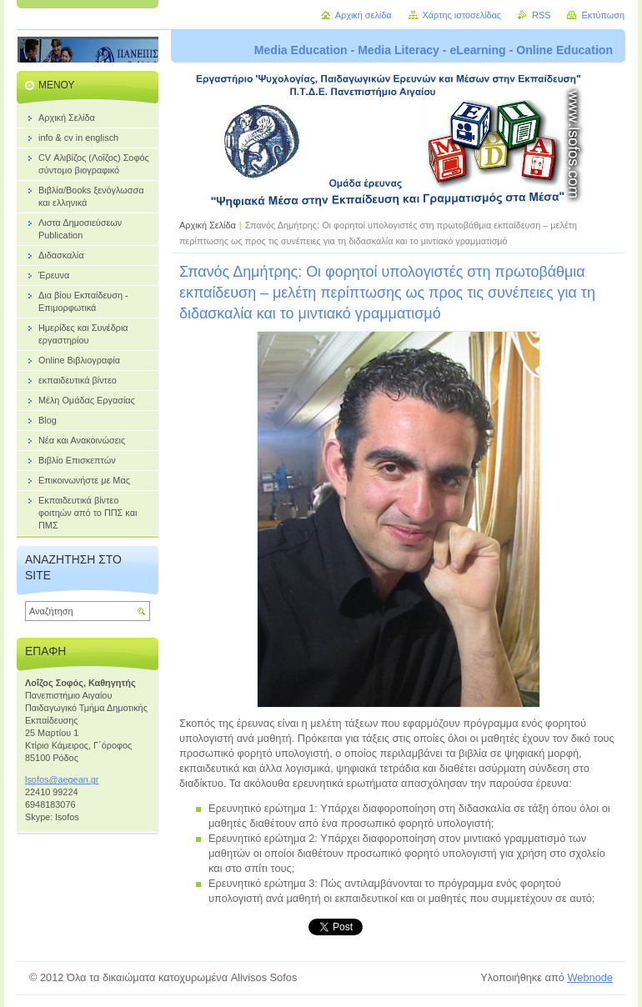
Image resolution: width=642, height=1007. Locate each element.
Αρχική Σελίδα (207, 225)
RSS (541, 15)
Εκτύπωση (602, 15)
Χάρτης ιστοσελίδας (462, 15)
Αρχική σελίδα (363, 15)
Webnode (590, 977)
